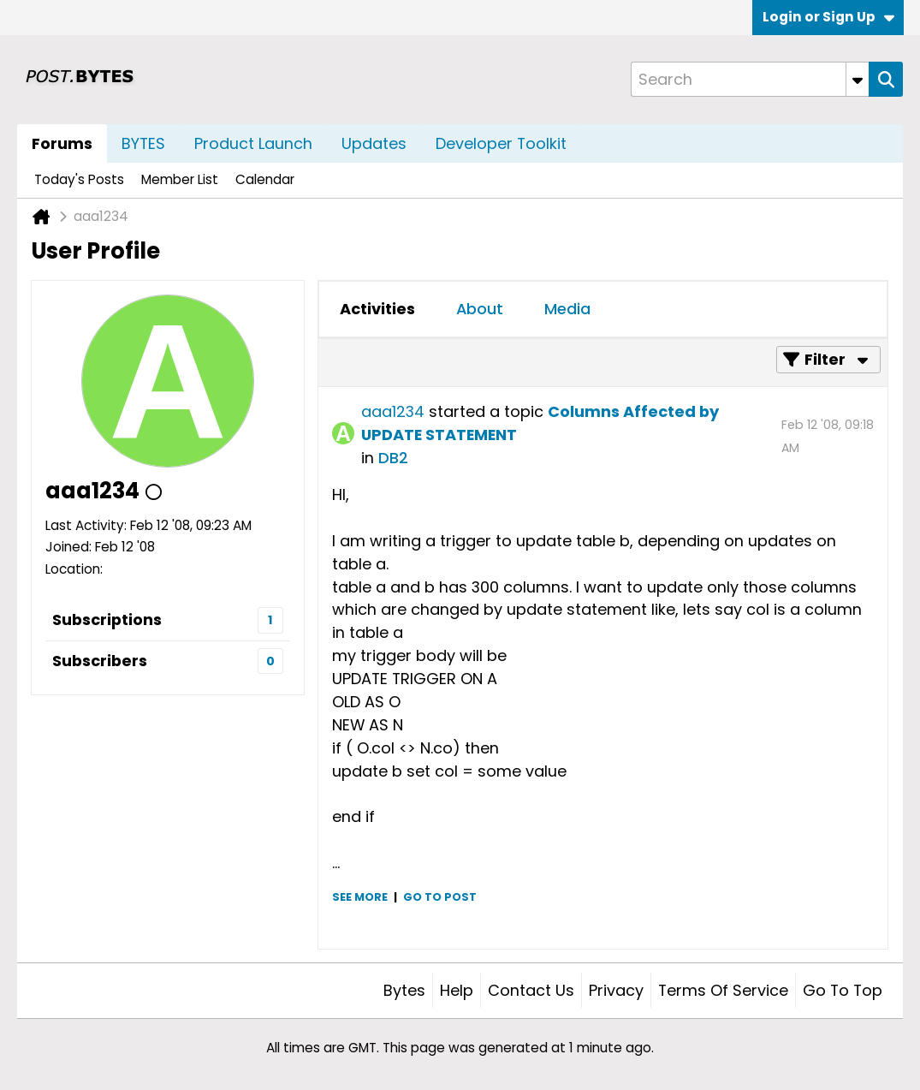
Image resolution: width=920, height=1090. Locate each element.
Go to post (440, 897)
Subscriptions (107, 619)
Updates (374, 143)
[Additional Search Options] (858, 79)
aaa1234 (392, 411)
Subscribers (99, 660)
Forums (62, 143)
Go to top (842, 990)
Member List (179, 179)
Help (456, 990)
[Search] (750, 79)
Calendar (264, 179)
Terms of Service (723, 990)
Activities (377, 308)
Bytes (404, 990)
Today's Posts (79, 179)
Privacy (616, 990)
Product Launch (253, 143)
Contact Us (531, 990)
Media (567, 308)
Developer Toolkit (501, 143)
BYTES (143, 143)
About (479, 308)
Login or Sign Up (828, 17)
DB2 (393, 457)
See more (360, 897)
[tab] (377, 309)
